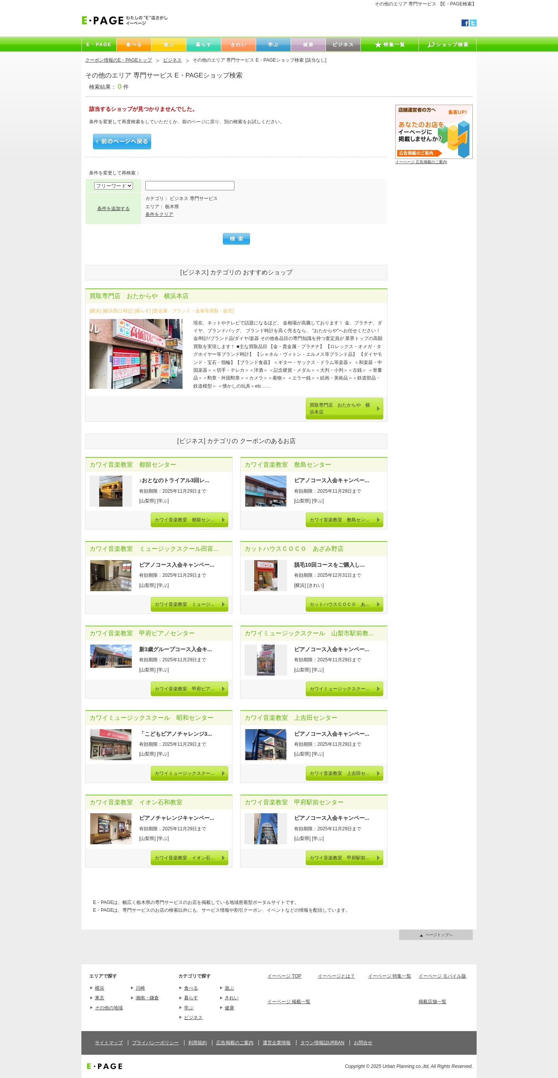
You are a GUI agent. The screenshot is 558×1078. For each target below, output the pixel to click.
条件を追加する (113, 208)
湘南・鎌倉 (147, 997)
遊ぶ (229, 988)
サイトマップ (109, 1042)
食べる (191, 988)
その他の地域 (109, 1008)
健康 (229, 1008)
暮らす (191, 997)
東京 (99, 997)
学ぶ (188, 1008)
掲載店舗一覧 (432, 1001)
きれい (232, 997)
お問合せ (363, 1042)
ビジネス (172, 60)
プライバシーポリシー (155, 1042)
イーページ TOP (284, 976)
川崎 (140, 988)
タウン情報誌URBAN (322, 1042)
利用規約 (197, 1042)
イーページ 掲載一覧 (288, 1001)
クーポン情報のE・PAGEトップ (118, 60)
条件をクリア (159, 214)
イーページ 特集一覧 (389, 976)
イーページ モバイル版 (442, 976)
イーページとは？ (336, 976)
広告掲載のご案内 (234, 1042)
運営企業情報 (277, 1042)
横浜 (99, 988)
